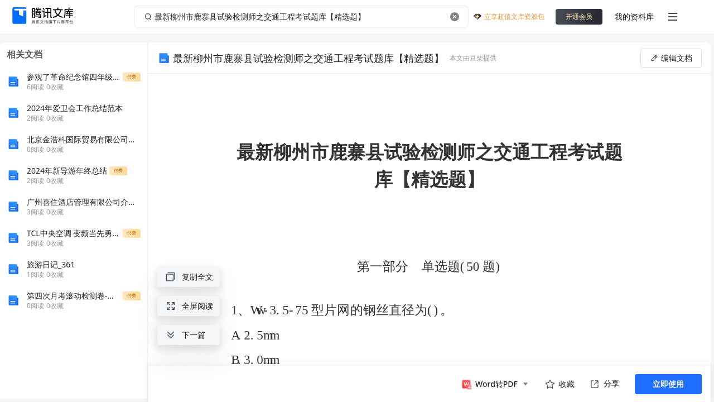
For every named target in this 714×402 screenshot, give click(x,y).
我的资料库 (634, 16)
